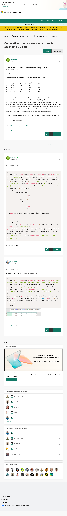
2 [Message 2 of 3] (11, 330)
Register (41, 20)
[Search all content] (44, 24)
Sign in (47, 20)
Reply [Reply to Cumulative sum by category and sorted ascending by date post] (57, 134)
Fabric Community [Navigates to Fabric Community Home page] (19, 12)
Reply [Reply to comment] (57, 253)
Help (53, 20)
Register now (56, 29)
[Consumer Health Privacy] (22, 510)
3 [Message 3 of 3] (11, 248)
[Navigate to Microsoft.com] (6, 12)
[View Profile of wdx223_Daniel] (14, 265)
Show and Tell (23, 125)
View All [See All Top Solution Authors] (9, 426)
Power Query (55, 36)
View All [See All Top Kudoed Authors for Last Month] (9, 463)
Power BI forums (11, 36)
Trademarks (4, 507)
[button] (47, 51)
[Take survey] (11, 384)
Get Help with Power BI (38, 36)
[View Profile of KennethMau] (13, 59)
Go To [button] (58, 20)
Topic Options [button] (56, 51)
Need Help (14, 125)
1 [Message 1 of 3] (11, 130)
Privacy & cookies (5, 501)
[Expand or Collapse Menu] (2, 17)
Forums (23, 36)
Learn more (5, 7)
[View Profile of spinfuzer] (13, 157)
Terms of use (4, 504)
